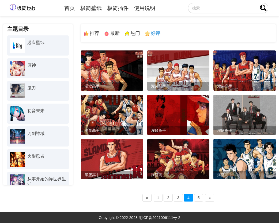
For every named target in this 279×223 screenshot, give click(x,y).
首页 (69, 8)
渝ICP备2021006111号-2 (159, 217)
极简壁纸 (91, 8)
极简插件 (118, 8)
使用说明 (144, 8)
